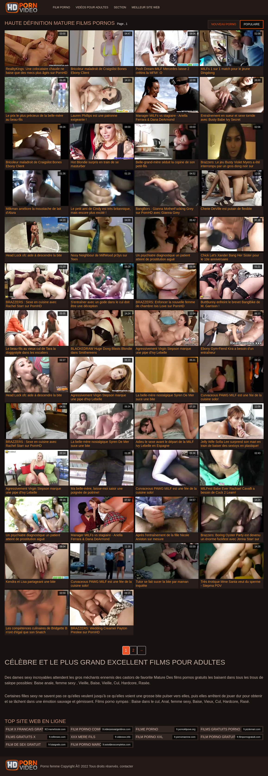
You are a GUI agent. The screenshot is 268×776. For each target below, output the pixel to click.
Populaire (252, 24)
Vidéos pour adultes (92, 7)
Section (120, 7)
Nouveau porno (223, 24)
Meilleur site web (146, 7)
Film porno (61, 7)
